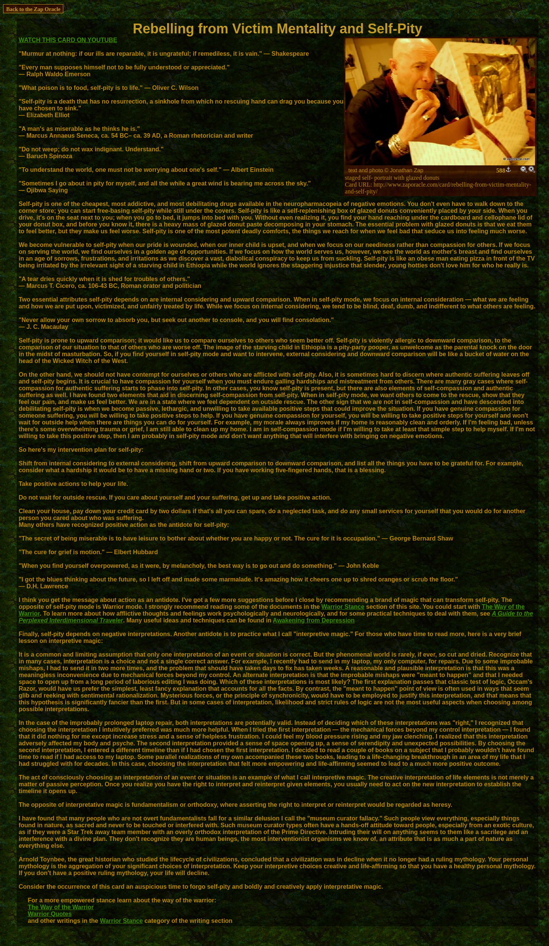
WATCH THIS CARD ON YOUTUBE (68, 40)
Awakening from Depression (314, 620)
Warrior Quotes (50, 914)
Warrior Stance (343, 606)
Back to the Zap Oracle (33, 9)
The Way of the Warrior (61, 907)
